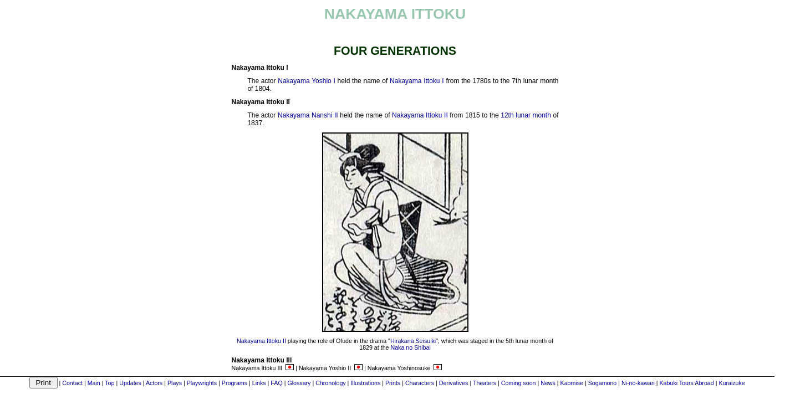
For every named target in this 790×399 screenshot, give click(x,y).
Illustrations (365, 383)
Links (259, 383)
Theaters (484, 383)
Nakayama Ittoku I (417, 81)
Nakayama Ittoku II (420, 115)
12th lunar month (526, 115)
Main (94, 383)
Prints (392, 383)
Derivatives (453, 383)
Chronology (330, 383)
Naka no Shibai (411, 347)
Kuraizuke (731, 383)
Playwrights (202, 383)
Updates (130, 383)
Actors (154, 383)
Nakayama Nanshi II (308, 115)
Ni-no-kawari (638, 383)
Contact (72, 383)
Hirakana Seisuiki (413, 340)
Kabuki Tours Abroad (687, 383)
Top (109, 383)
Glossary (298, 383)
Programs (234, 383)
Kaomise (571, 383)
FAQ (276, 383)
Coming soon (518, 383)
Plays (174, 383)
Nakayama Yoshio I (306, 81)
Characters (419, 383)
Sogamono (602, 383)
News (548, 383)
